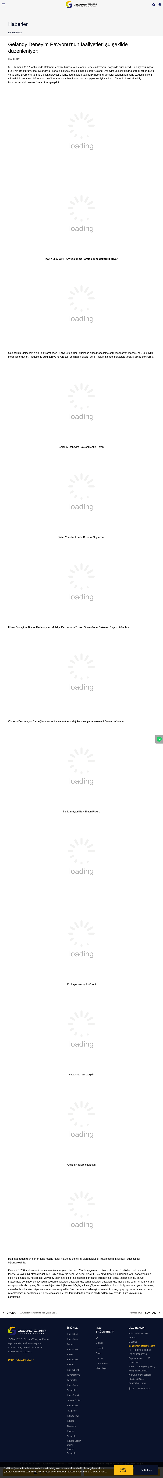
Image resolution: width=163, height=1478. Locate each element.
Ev (9, 32)
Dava (98, 1353)
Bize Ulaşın (101, 1368)
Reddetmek (146, 1470)
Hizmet (99, 1348)
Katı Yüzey (72, 1334)
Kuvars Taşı (73, 1415)
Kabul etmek (123, 1470)
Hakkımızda (102, 1363)
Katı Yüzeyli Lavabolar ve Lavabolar (73, 1375)
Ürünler (99, 1343)
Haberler (17, 32)
